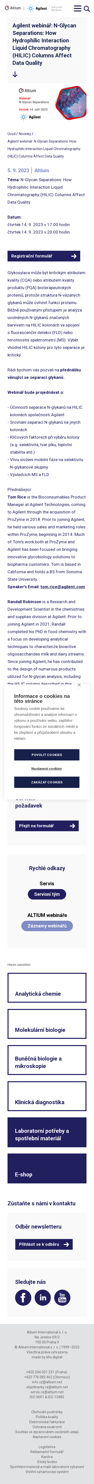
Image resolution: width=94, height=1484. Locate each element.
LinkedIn (43, 1298)
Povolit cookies (47, 755)
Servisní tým (47, 894)
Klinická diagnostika (39, 1102)
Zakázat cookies (47, 782)
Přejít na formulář (36, 825)
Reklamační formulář (47, 1452)
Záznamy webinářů (47, 925)
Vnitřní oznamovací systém (47, 1472)
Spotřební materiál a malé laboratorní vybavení (47, 1467)
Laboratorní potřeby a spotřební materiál (42, 1135)
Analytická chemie (38, 994)
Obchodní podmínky (47, 1412)
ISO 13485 (56, 1397)
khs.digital (54, 1357)
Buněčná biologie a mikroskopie (38, 1062)
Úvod (12, 134)
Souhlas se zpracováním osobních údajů (47, 1432)
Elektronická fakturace (47, 1422)
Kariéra (47, 1457)
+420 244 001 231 (40, 1372)
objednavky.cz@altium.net (47, 1387)
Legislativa (47, 1447)
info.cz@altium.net (47, 1382)
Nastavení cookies (47, 1437)
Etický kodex (47, 1462)
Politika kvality (47, 1417)
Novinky (25, 134)
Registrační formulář (31, 255)
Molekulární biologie (40, 1030)
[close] (79, 684)
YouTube (62, 1298)
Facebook (23, 1298)
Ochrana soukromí (47, 1427)
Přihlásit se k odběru (39, 1244)
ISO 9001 (37, 1397)
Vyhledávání (87, 9)
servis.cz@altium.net (47, 1392)
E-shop (23, 1174)
